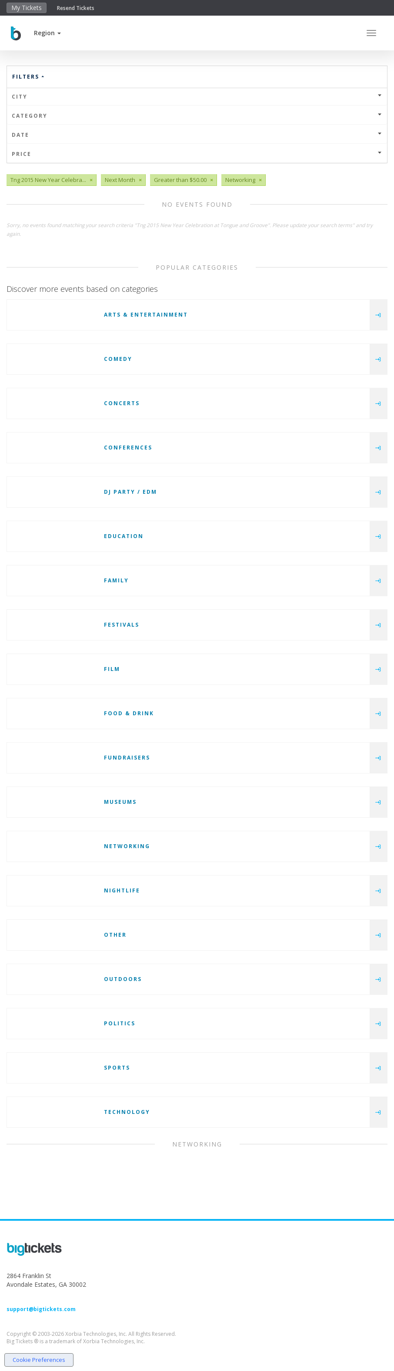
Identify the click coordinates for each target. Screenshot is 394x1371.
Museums (120, 802)
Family (116, 580)
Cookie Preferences (39, 1360)
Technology (127, 1112)
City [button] (197, 96)
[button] (47, 33)
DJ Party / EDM (130, 492)
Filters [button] (28, 76)
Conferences (128, 447)
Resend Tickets (75, 8)
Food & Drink (129, 713)
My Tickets (26, 7)
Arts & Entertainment (146, 314)
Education (124, 536)
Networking (127, 846)
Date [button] (197, 135)
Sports (117, 1067)
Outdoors (123, 979)
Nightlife (122, 890)
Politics (119, 1023)
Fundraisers (127, 757)
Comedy (118, 359)
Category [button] (197, 115)
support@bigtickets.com (41, 1309)
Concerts (122, 403)
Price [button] (197, 154)
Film (112, 669)
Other (115, 934)
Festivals (121, 624)
